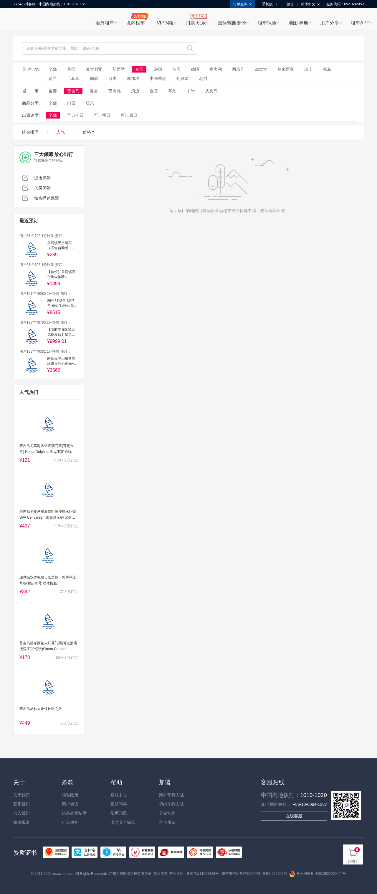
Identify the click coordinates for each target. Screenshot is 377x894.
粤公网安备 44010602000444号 (317, 874)
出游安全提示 (122, 822)
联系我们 (21, 804)
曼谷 (94, 90)
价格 (88, 132)
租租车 (21, 20)
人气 (61, 132)
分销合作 (167, 813)
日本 (112, 78)
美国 (71, 69)
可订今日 (75, 115)
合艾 (154, 90)
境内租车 (135, 22)
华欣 (172, 90)
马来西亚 (285, 69)
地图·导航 (298, 22)
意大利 (215, 69)
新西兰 (119, 69)
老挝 (203, 78)
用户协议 (70, 804)
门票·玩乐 (196, 22)
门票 (71, 103)
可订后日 (129, 115)
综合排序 (30, 132)
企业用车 (167, 822)
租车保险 (267, 22)
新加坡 (133, 78)
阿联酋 (182, 78)
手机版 (265, 4)
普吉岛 (73, 90)
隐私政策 (70, 795)
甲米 (191, 90)
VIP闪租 (165, 22)
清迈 (135, 90)
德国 (195, 69)
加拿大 (261, 69)
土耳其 (73, 78)
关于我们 (21, 795)
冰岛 (327, 69)
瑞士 (308, 69)
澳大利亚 (94, 69)
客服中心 (118, 795)
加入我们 (21, 813)
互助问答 (118, 804)
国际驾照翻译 (232, 22)
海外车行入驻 (171, 795)
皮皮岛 (211, 90)
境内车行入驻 (171, 804)
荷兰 (53, 78)
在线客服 (294, 816)
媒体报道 (21, 822)
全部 (53, 69)
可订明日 (102, 115)
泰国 (139, 69)
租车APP (360, 22)
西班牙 (238, 69)
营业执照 (176, 874)
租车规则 (70, 822)
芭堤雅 (114, 90)
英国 (176, 69)
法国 (158, 69)
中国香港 (158, 78)
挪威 (94, 78)
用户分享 (329, 22)
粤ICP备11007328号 (202, 874)
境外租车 (104, 22)
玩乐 (90, 103)
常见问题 (118, 813)
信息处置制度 (74, 813)
